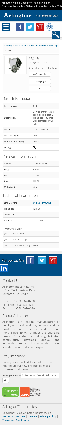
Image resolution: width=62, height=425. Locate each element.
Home (6, 416)
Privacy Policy (48, 416)
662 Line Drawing (42, 202)
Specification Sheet (39, 74)
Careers (32, 416)
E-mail (39, 88)
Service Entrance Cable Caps (44, 45)
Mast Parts (20, 45)
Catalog (8, 45)
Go (5, 380)
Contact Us (18, 416)
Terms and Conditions (15, 420)
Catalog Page (40, 81)
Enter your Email (12, 375)
